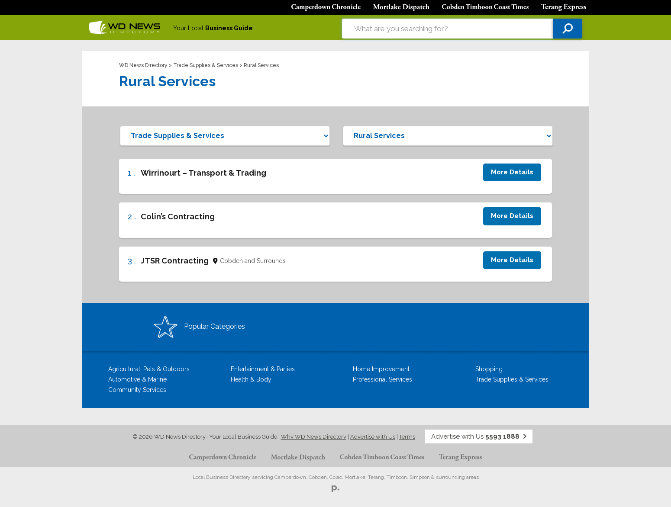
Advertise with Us (372, 436)
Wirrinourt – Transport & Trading (203, 172)
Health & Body (251, 379)
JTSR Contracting (175, 260)
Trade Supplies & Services (205, 65)
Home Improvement (381, 369)
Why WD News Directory (313, 436)
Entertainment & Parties (263, 369)
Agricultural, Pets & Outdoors (149, 369)
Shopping (489, 369)
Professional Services (382, 379)
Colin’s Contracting (178, 216)
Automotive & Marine (137, 379)
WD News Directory (143, 65)
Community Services (137, 389)
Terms (407, 436)
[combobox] (447, 29)
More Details (512, 172)
